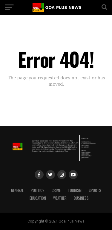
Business (81, 198)
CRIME (56, 190)
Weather (60, 198)
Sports (95, 190)
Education (38, 198)
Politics (38, 190)
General (17, 190)
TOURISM (75, 190)
